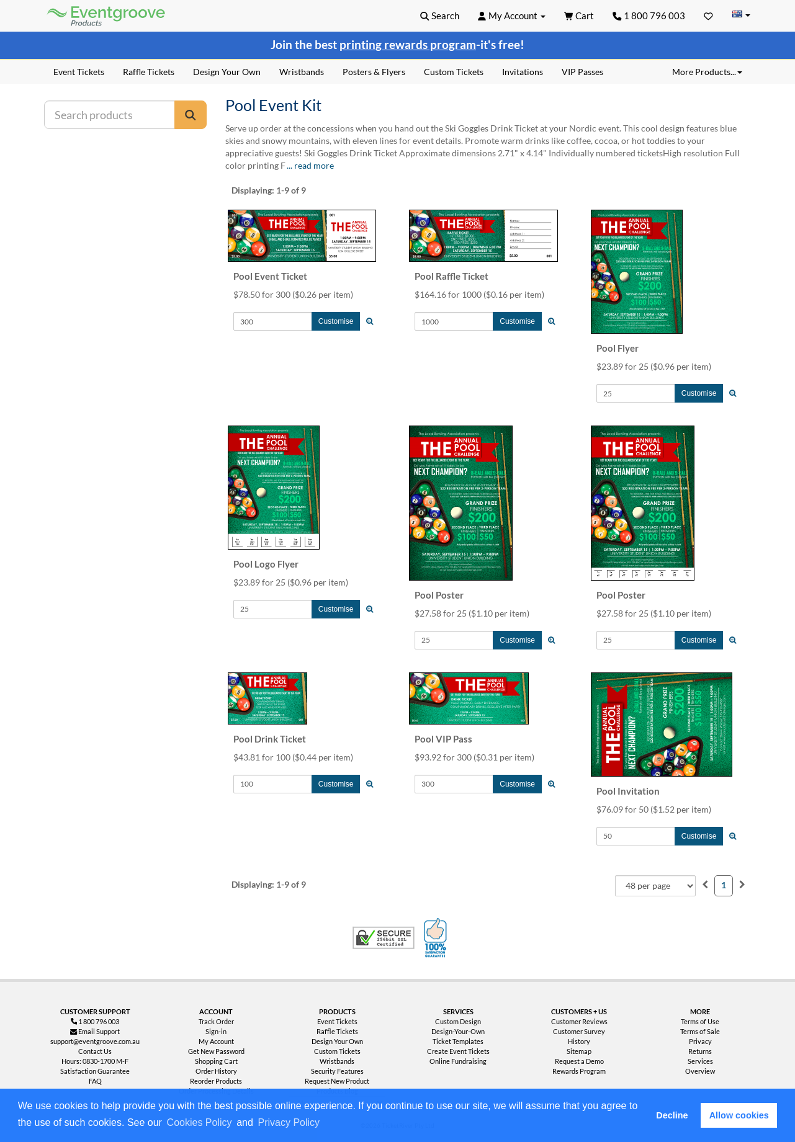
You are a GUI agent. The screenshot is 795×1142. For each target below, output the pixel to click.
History (579, 1041)
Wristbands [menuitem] (301, 71)
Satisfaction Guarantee (95, 1071)
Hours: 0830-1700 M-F (94, 1061)
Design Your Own (337, 1041)
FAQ (95, 1081)
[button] (326, 1123)
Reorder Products (216, 1081)
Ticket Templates (458, 1041)
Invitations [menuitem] (522, 71)
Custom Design (458, 1021)
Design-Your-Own (458, 1031)
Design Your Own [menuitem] (227, 71)
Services (700, 1061)
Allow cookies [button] (739, 1115)
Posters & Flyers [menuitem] (374, 71)
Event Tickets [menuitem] (78, 71)
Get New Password (216, 1051)
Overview (700, 1071)
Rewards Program (579, 1071)
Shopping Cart (216, 1061)
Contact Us (95, 1051)
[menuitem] (705, 884)
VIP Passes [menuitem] (582, 71)
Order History (216, 1071)
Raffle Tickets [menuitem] (148, 71)
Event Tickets (337, 1021)
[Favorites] (708, 15)
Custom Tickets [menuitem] (453, 71)
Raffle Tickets (337, 1031)
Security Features (337, 1071)
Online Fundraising (458, 1061)
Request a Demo (579, 1061)
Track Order (216, 1021)
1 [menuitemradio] (723, 885)
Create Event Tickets (458, 1051)
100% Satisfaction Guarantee (437, 938)
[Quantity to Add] (272, 321)
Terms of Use (700, 1021)
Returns (700, 1051)
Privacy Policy (289, 1122)
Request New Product (337, 1081)
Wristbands (337, 1061)
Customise (336, 321)
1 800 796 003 (649, 15)
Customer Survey (579, 1031)
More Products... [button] (707, 71)
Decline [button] (672, 1115)
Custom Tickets (337, 1051)
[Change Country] (741, 15)
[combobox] (655, 885)
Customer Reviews (579, 1021)
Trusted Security (383, 938)
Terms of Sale (700, 1031)
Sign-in (216, 1031)
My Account (216, 1041)
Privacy (700, 1041)
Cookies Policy (199, 1122)
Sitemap (579, 1051)
